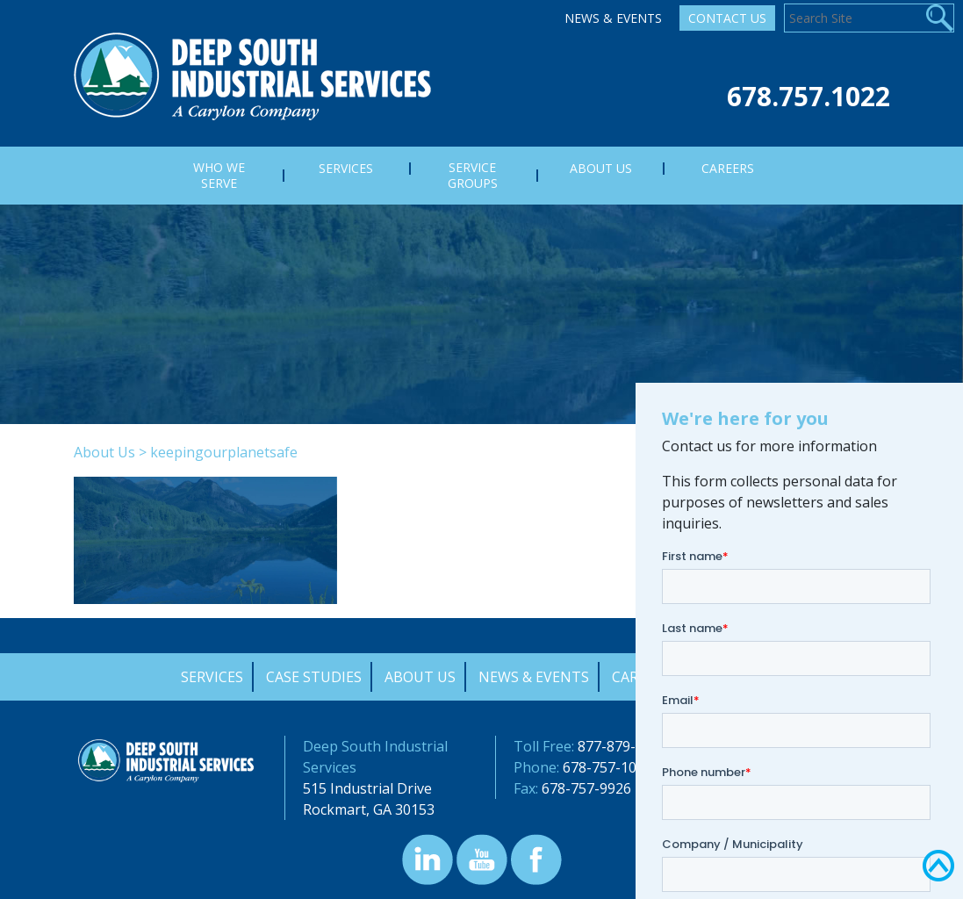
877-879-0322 (622, 746)
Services (212, 677)
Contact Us (727, 18)
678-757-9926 (586, 788)
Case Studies (314, 677)
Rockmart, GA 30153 (369, 809)
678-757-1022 (607, 767)
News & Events (613, 18)
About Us (104, 452)
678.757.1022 (808, 96)
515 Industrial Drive (367, 788)
